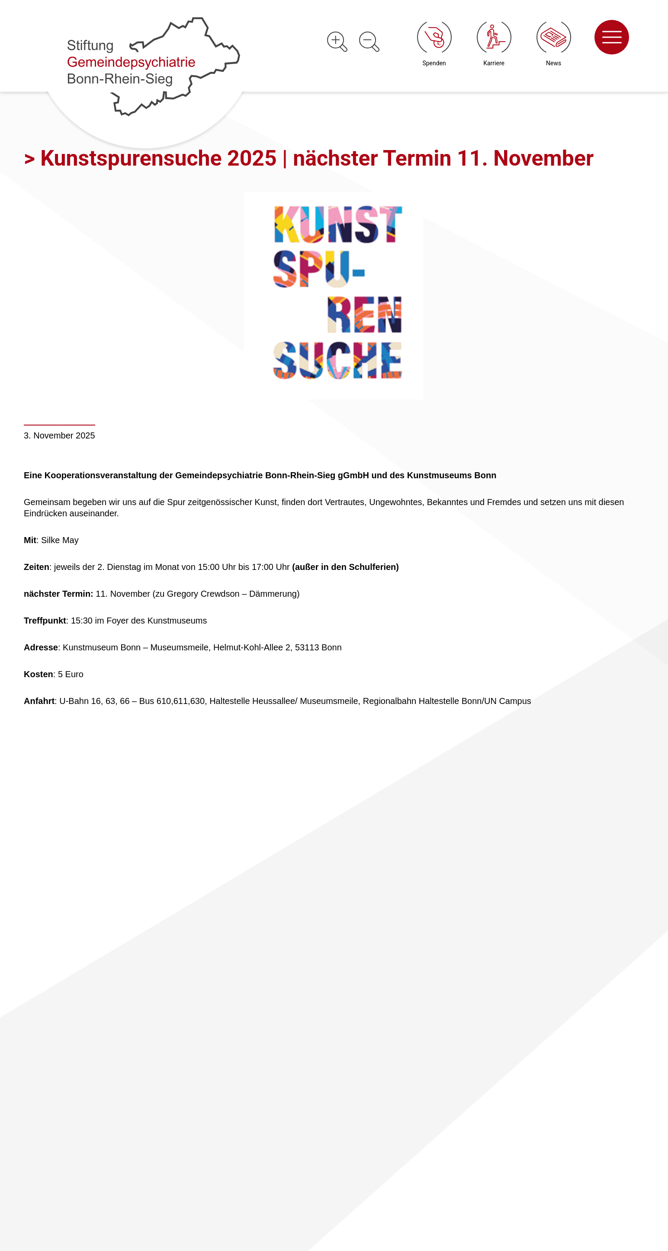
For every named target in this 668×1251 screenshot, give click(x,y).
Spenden (434, 63)
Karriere (493, 63)
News (553, 63)
